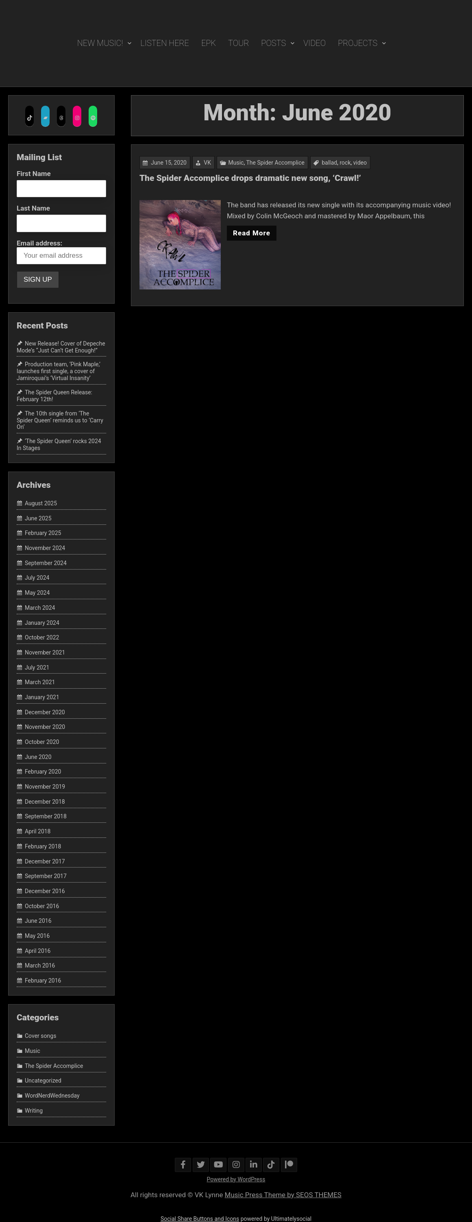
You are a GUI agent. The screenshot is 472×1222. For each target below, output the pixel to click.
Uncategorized (43, 1081)
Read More (251, 233)
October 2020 (42, 742)
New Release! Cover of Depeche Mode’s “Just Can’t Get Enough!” (61, 347)
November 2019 (45, 786)
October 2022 (42, 637)
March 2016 (40, 966)
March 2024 (40, 607)
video (359, 163)
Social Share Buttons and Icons (200, 1218)
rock (344, 163)
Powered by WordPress (236, 1179)
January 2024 (42, 623)
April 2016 (38, 951)
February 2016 (43, 980)
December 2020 (45, 712)
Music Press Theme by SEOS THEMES (283, 1195)
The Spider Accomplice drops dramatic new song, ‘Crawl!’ (250, 179)
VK (208, 163)
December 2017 (45, 861)
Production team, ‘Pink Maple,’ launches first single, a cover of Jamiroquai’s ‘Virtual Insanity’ (58, 371)
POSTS (273, 43)
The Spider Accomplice (276, 163)
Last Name (33, 208)
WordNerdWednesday (52, 1095)
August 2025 (41, 503)
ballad (329, 163)
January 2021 (42, 697)
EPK (208, 43)
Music (236, 163)
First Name (34, 174)
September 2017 (46, 876)
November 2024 (45, 548)
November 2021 (45, 652)
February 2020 (43, 772)
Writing (34, 1110)
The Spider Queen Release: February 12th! (54, 395)
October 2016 (42, 906)
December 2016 (45, 891)
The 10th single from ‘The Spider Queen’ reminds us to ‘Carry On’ (60, 420)
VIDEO (314, 43)
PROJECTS (357, 43)
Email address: (61, 251)
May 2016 (37, 936)
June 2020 (38, 757)
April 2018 (38, 831)
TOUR (238, 43)
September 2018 (46, 816)
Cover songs (40, 1036)
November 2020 (45, 727)
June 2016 (38, 921)
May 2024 (37, 592)
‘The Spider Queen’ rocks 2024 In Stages (59, 444)
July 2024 (37, 578)
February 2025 (43, 533)
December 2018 (45, 801)
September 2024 (46, 563)
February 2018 (43, 846)
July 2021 (37, 667)
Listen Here (164, 43)
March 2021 (40, 682)
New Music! (100, 43)
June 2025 (38, 518)
